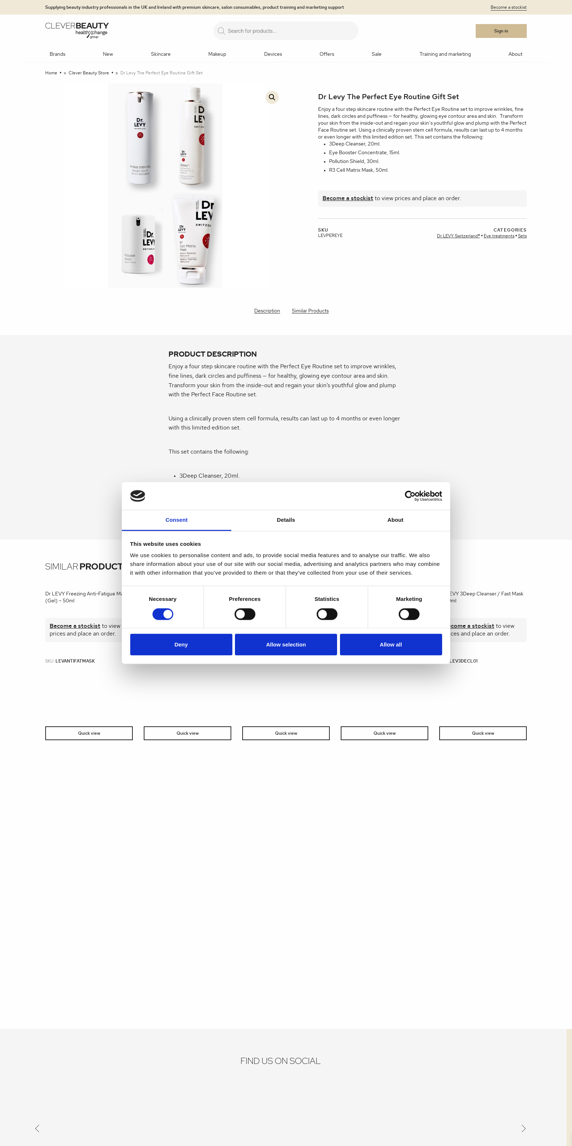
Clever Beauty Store (89, 73)
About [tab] (395, 520)
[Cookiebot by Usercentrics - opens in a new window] (410, 495)
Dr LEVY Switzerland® (458, 236)
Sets (522, 236)
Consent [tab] (177, 520)
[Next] (524, 1130)
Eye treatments (499, 236)
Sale (377, 54)
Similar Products (310, 311)
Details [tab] (286, 520)
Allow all (391, 644)
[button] (272, 97)
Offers (327, 54)
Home (51, 73)
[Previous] (37, 1130)
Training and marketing (445, 54)
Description (267, 311)
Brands (57, 54)
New (108, 54)
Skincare (161, 54)
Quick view (89, 733)
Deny (181, 644)
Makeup (217, 54)
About (515, 54)
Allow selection (286, 644)
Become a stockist (509, 7)
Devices (273, 54)
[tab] (267, 311)
